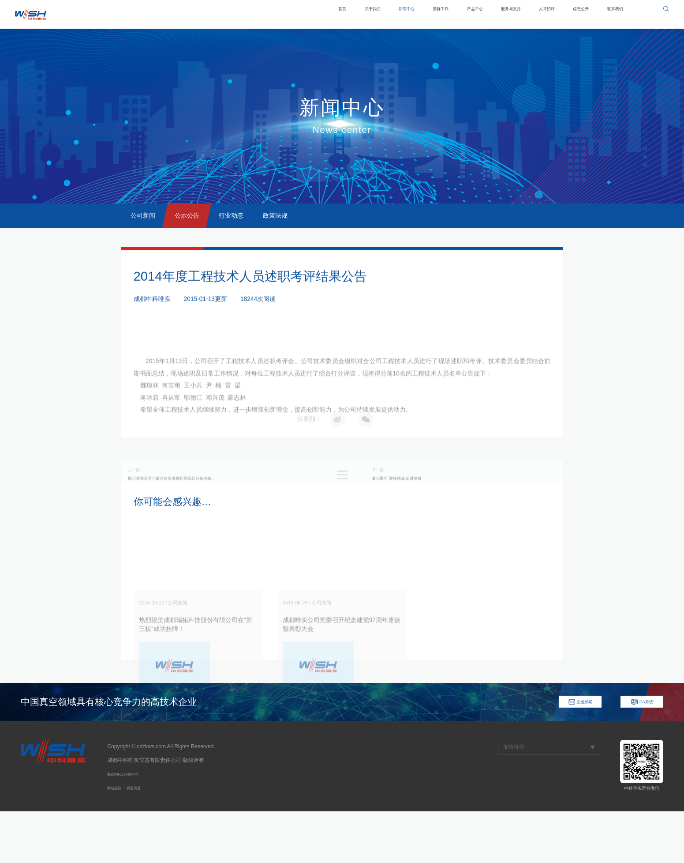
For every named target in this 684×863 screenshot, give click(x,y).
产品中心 (433, 14)
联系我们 (610, 14)
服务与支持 (478, 14)
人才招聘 (524, 14)
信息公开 (567, 14)
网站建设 (117, 839)
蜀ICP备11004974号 (131, 825)
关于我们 (304, 14)
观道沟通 (144, 839)
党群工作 (390, 14)
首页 (267, 14)
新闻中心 (347, 14)
